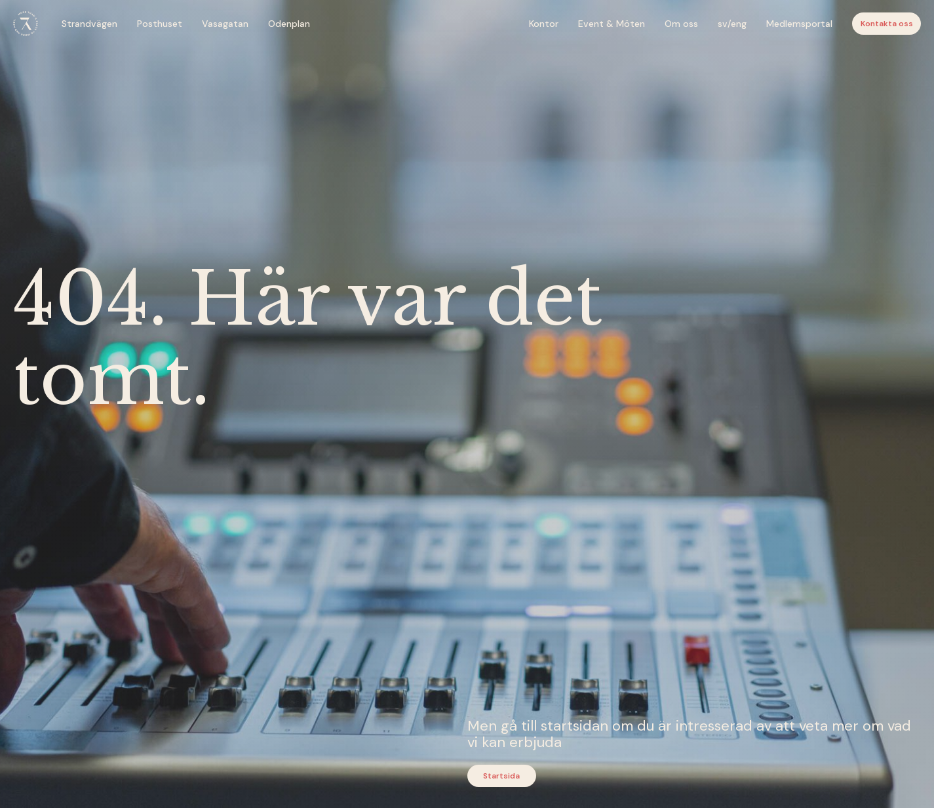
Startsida (501, 776)
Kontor (543, 24)
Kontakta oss (887, 23)
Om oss (681, 24)
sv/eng (732, 24)
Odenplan (289, 24)
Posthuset (159, 24)
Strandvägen (89, 24)
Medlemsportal (799, 24)
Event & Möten (611, 24)
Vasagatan (225, 24)
